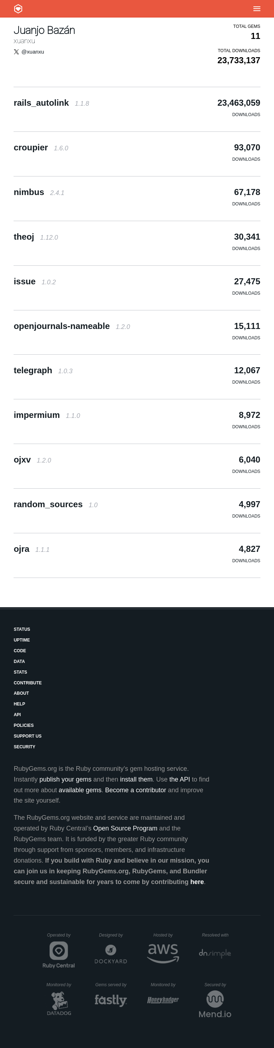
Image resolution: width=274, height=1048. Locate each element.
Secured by (217, 984)
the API (179, 779)
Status (22, 629)
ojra (32, 549)
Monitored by (60, 984)
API (17, 714)
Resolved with (216, 935)
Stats (20, 672)
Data (19, 661)
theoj (36, 236)
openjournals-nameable (72, 326)
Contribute (28, 682)
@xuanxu (32, 52)
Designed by (113, 935)
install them (136, 779)
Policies (24, 725)
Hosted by (166, 935)
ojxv (32, 459)
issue (35, 281)
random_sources (55, 504)
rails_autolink (51, 103)
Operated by (61, 938)
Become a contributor (135, 790)
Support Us (27, 736)
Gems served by (111, 984)
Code (20, 650)
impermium (47, 415)
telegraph (43, 370)
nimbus (39, 192)
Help (19, 704)
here (197, 881)
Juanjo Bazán (44, 30)
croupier (41, 147)
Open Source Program (125, 828)
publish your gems (65, 779)
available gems (80, 790)
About (21, 693)
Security (24, 746)
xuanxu (24, 40)
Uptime (22, 640)
